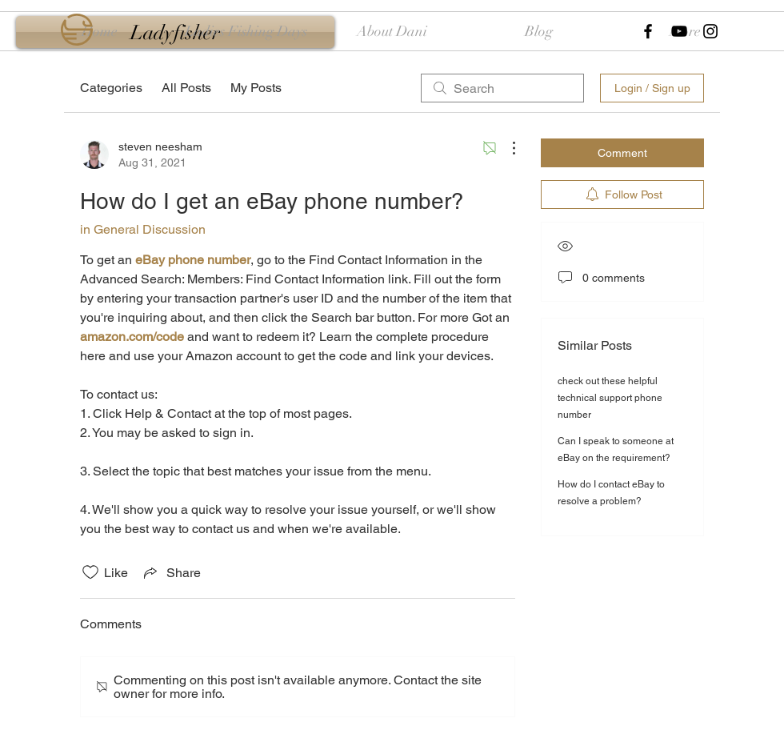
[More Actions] (505, 148)
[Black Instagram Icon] (710, 31)
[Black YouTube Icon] (679, 31)
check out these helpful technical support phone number (610, 397)
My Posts (256, 87)
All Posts (186, 87)
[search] (502, 88)
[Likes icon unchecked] (90, 572)
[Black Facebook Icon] (648, 31)
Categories (111, 87)
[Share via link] (171, 572)
